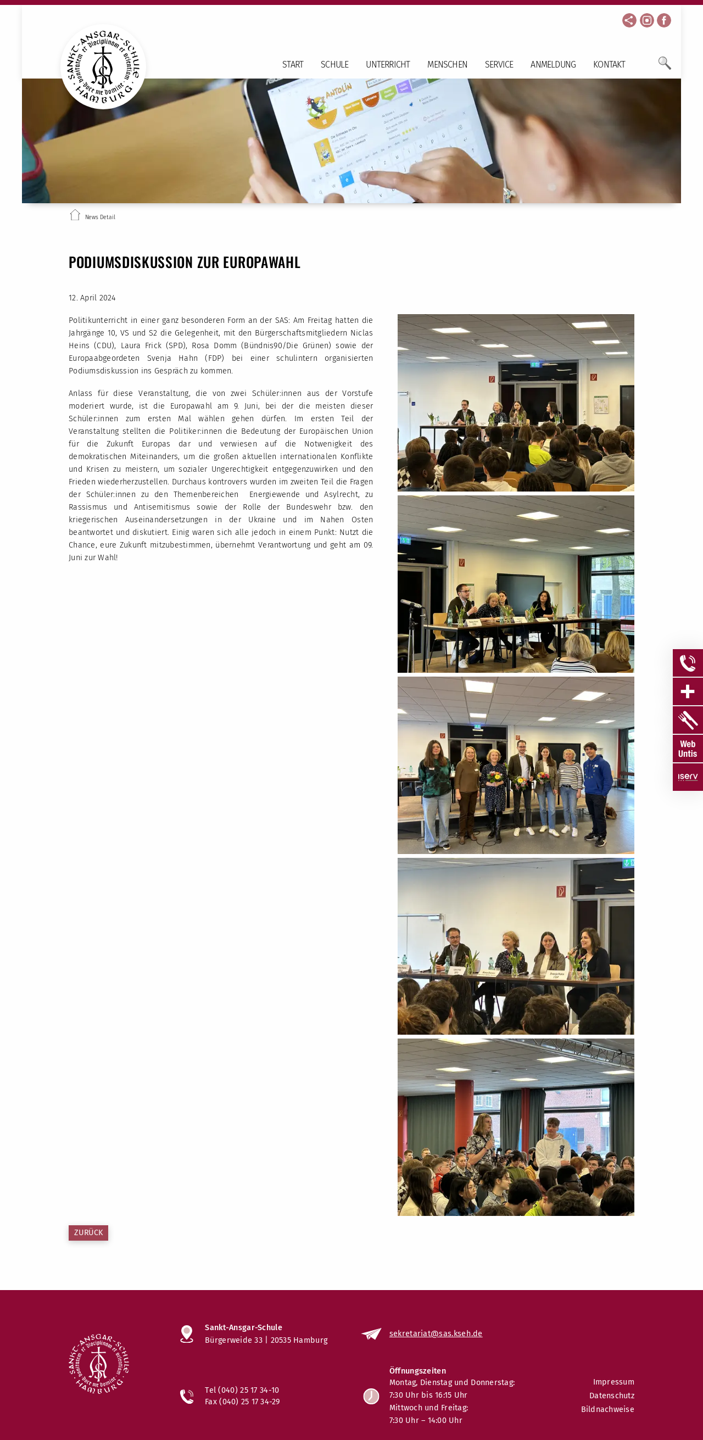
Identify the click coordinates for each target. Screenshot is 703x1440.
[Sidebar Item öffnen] (688, 663)
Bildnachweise (607, 1409)
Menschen (447, 64)
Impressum (613, 1382)
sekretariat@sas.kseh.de (436, 1333)
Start (292, 64)
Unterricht (388, 64)
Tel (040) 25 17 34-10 (242, 1390)
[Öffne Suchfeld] (665, 68)
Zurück (88, 1232)
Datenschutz (611, 1395)
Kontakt (609, 64)
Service (499, 64)
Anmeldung (553, 64)
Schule (334, 64)
